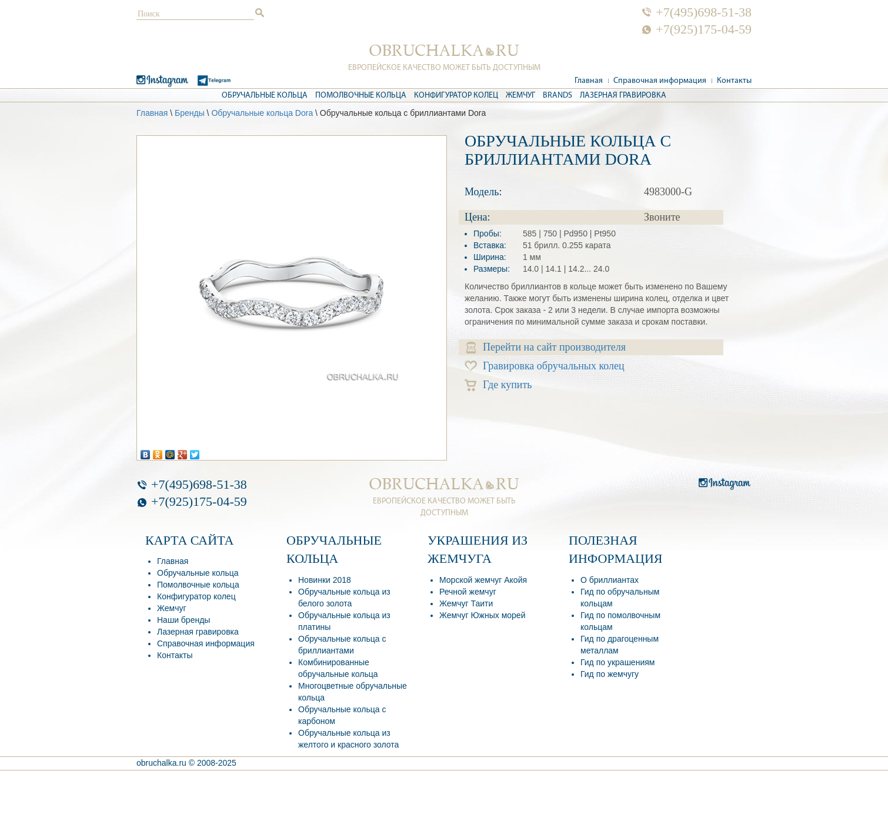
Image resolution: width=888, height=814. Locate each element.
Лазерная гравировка (623, 95)
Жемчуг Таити (466, 603)
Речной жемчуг (467, 591)
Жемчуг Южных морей (482, 615)
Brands (557, 95)
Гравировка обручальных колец (545, 366)
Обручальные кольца (265, 95)
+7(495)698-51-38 (704, 12)
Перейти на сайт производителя (546, 347)
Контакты (734, 80)
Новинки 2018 (324, 580)
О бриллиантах (609, 580)
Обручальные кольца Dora (262, 113)
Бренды (190, 113)
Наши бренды (183, 620)
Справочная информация (659, 80)
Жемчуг (520, 95)
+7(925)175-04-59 (704, 29)
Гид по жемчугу (609, 674)
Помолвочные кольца (360, 95)
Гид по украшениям (617, 662)
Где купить (498, 385)
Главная (589, 80)
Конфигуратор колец (456, 95)
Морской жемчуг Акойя (483, 580)
